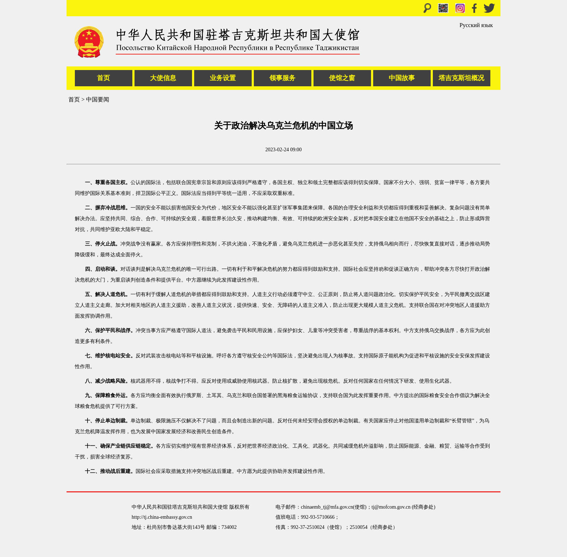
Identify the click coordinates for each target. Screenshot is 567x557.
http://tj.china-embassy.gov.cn (162, 517)
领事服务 (282, 78)
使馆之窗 (342, 78)
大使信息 (163, 78)
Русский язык (476, 25)
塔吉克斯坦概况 (461, 78)
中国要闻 (97, 99)
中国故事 (402, 78)
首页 (103, 78)
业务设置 (223, 78)
